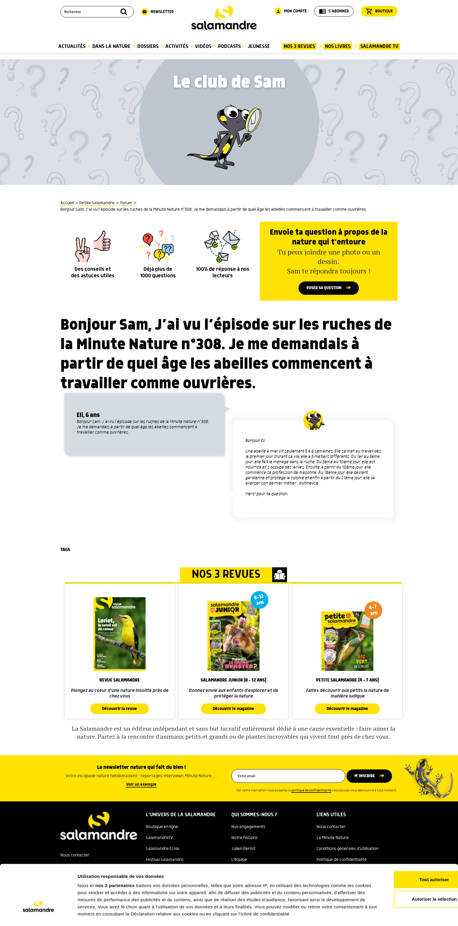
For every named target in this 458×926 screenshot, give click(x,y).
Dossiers (148, 46)
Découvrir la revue (119, 709)
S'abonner (334, 11)
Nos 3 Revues (299, 46)
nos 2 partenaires (115, 846)
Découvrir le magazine (233, 709)
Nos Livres (338, 46)
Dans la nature (111, 46)
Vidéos (203, 46)
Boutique (379, 11)
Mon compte (291, 11)
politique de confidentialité (311, 791)
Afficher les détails (326, 914)
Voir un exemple (141, 785)
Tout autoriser (408, 840)
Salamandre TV (379, 46)
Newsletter (157, 11)
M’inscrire (366, 776)
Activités (176, 46)
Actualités (72, 46)
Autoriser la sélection (408, 859)
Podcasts (229, 46)
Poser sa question (324, 288)
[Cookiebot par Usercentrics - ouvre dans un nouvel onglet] (38, 914)
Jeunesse (259, 46)
